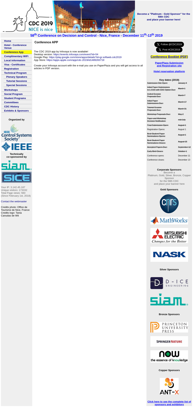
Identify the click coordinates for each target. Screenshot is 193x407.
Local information (14, 60)
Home (7, 41)
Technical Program (15, 72)
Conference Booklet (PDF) (169, 56)
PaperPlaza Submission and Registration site (169, 64)
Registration (11, 68)
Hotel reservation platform (169, 71)
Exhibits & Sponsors (16, 110)
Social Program (13, 94)
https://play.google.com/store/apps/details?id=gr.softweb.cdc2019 (85, 57)
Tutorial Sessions (16, 81)
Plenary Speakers (16, 76)
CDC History (11, 106)
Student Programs (15, 98)
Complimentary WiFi (16, 56)
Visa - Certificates (14, 64)
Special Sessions (16, 85)
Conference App (13, 52)
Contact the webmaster (14, 201)
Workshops (11, 89)
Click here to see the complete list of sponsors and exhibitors (169, 403)
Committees (11, 102)
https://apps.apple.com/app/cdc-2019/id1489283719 (75, 60)
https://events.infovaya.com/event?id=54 (75, 54)
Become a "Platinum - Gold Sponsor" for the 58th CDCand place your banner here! (163, 16)
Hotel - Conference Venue (15, 46)
